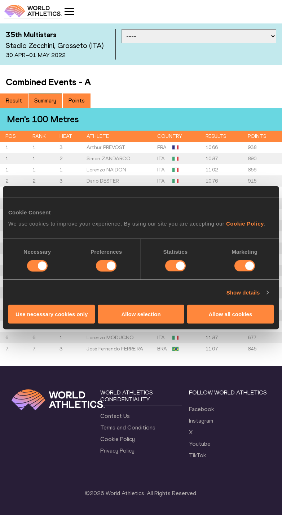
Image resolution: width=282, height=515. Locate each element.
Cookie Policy (245, 224)
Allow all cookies (230, 314)
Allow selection (140, 314)
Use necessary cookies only (52, 314)
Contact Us (115, 416)
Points (77, 100)
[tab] (14, 100)
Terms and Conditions (127, 427)
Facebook (201, 409)
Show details (243, 292)
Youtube (200, 443)
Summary (45, 100)
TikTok (197, 455)
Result (14, 100)
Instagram (201, 420)
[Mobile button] (69, 11)
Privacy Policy (117, 450)
